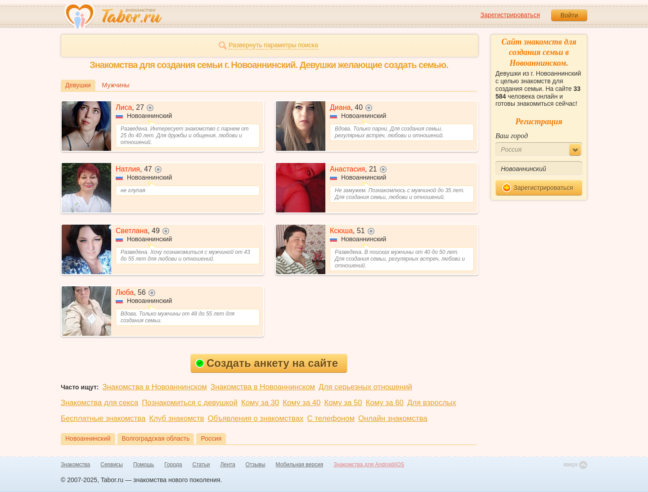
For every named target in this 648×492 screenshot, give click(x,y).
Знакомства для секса (99, 402)
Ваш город (511, 136)
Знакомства (75, 464)
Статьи (201, 464)
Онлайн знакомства (393, 418)
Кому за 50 (343, 402)
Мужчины (116, 85)
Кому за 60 (385, 402)
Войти (569, 15)
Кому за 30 (260, 402)
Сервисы (111, 464)
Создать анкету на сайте (266, 363)
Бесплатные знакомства (103, 418)
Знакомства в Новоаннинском (154, 387)
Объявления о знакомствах (256, 418)
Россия (211, 438)
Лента (227, 464)
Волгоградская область (156, 438)
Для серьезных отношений (365, 387)
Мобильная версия (300, 464)
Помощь (143, 464)
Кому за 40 (301, 402)
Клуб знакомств (176, 418)
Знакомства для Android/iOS (368, 464)
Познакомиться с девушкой (190, 402)
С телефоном (330, 418)
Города (173, 464)
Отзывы (256, 464)
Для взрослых (431, 402)
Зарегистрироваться (510, 14)
